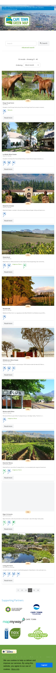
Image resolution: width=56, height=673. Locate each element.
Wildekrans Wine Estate (10, 360)
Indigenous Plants (17, 264)
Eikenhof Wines (8, 463)
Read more (8, 118)
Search (43, 43)
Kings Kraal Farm (8, 103)
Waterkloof (6, 257)
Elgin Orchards (8, 514)
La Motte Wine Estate (10, 154)
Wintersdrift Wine (8, 411)
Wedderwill (6, 308)
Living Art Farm (8, 566)
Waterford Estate (8, 206)
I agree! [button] (44, 665)
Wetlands (10, 110)
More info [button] (15, 669)
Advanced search (28, 47)
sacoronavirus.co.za (9, 9)
